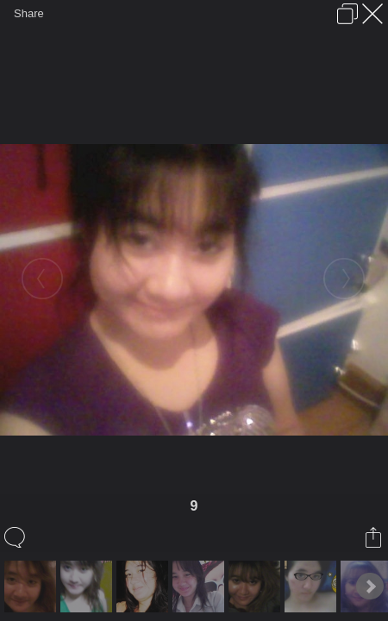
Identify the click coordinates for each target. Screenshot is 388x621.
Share (29, 13)
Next (370, 586)
